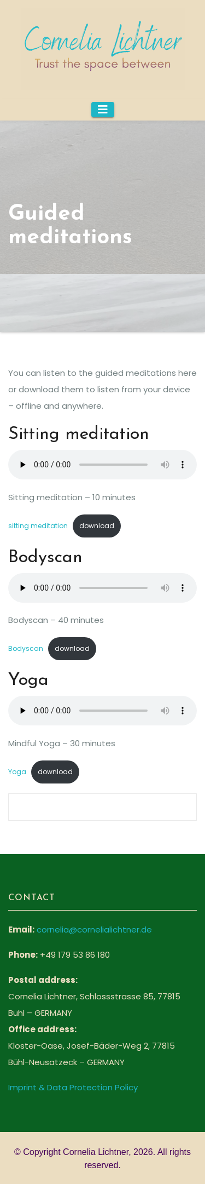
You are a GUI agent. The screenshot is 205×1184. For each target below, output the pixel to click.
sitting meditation (38, 525)
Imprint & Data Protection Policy (73, 1087)
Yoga (17, 771)
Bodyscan (25, 648)
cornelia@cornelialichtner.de (94, 929)
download (96, 525)
